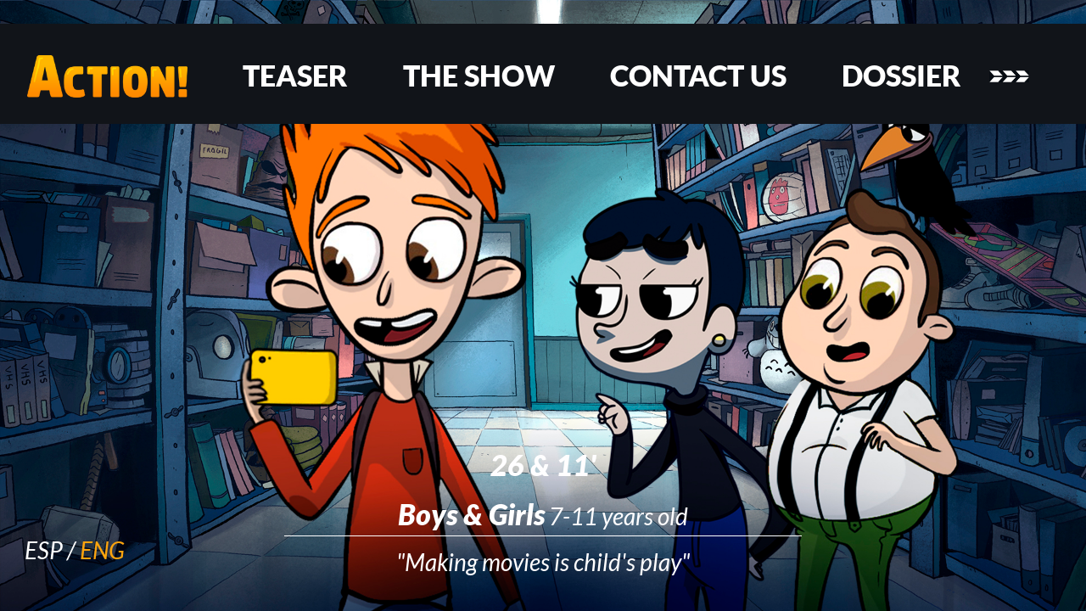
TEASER (295, 75)
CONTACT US (698, 75)
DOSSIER (901, 75)
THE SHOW (479, 75)
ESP (44, 549)
